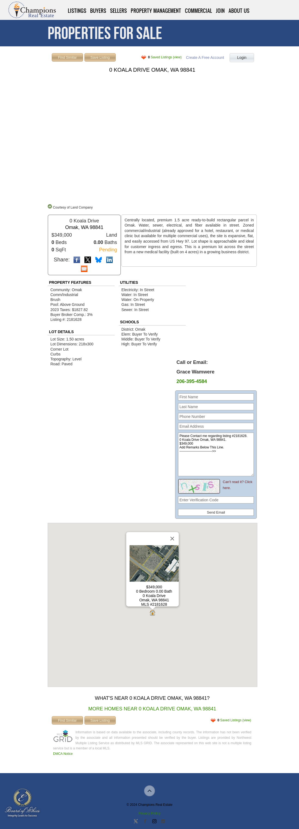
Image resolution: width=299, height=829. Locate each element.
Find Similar (67, 57)
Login (241, 57)
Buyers (98, 10)
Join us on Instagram (154, 821)
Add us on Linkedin (163, 821)
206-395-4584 (191, 381)
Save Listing (100, 57)
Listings (77, 10)
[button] (152, 613)
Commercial (198, 10)
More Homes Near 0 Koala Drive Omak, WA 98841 (152, 709)
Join (220, 10)
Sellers (118, 10)
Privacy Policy (150, 813)
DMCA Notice (63, 754)
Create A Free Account (205, 57)
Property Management (156, 10)
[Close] (172, 538)
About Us (238, 10)
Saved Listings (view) (165, 57)
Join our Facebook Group (145, 821)
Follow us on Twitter (136, 821)
